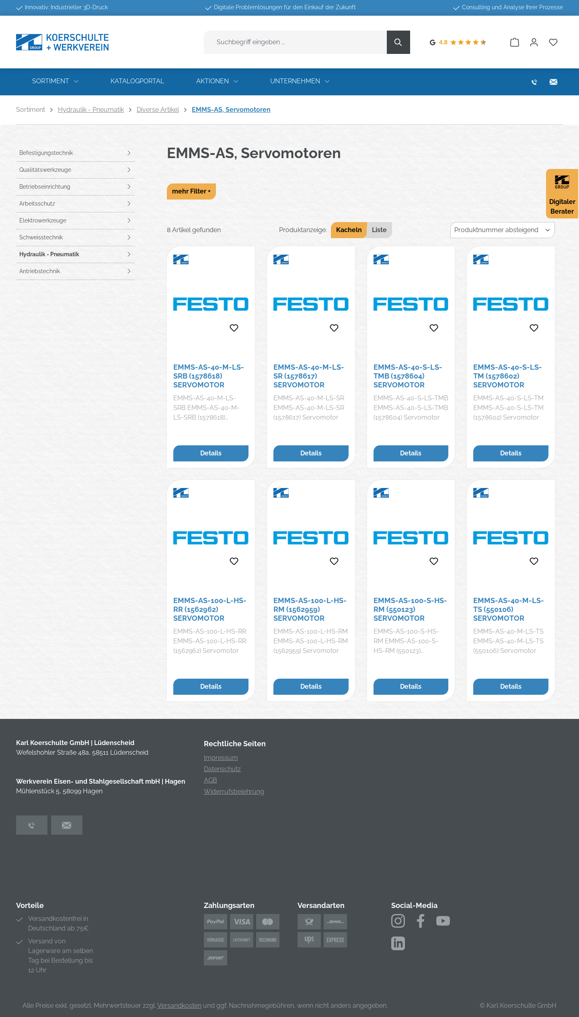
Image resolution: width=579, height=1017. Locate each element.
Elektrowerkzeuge (42, 220)
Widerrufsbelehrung (234, 791)
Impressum (221, 758)
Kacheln (349, 230)
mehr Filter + (191, 191)
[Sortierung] (502, 230)
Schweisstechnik (41, 237)
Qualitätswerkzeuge (45, 170)
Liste (379, 230)
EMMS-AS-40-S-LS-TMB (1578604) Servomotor (408, 376)
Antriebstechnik (39, 271)
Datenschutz (222, 769)
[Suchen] (398, 42)
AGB (210, 780)
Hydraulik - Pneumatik (49, 254)
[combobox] (295, 42)
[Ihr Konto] (534, 42)
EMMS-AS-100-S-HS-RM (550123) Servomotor (410, 609)
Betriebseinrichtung (44, 186)
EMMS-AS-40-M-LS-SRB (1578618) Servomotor (208, 376)
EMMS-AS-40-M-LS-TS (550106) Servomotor (508, 609)
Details (211, 453)
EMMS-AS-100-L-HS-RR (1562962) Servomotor (209, 609)
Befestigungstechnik (46, 153)
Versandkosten (179, 1005)
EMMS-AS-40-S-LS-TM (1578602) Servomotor (507, 376)
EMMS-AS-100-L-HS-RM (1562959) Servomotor (310, 609)
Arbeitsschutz (37, 203)
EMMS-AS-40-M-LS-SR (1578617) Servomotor (308, 376)
